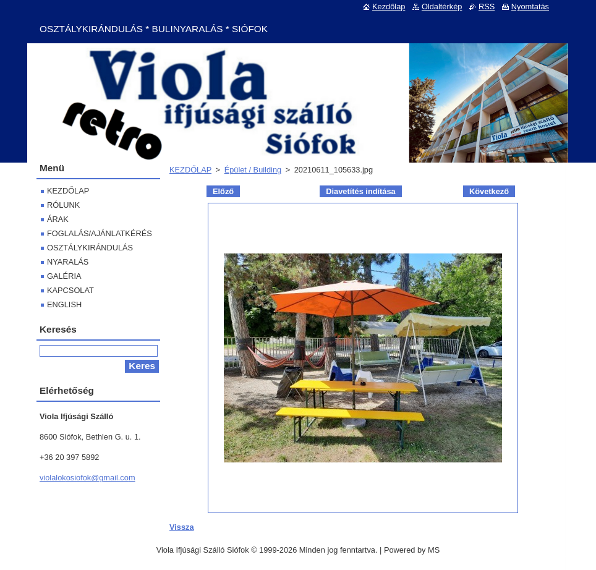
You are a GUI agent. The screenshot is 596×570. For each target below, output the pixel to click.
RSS (487, 6)
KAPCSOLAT (70, 290)
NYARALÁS (67, 261)
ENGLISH (64, 304)
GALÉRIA (64, 276)
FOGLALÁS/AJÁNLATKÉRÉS (99, 233)
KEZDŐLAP (190, 169)
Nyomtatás (530, 6)
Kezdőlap (388, 6)
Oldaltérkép (442, 6)
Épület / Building (252, 169)
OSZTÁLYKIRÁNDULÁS (90, 247)
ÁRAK (58, 219)
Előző (223, 191)
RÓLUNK (63, 205)
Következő (489, 191)
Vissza (181, 527)
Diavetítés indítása (360, 191)
